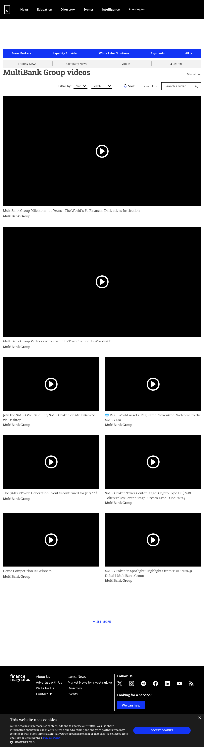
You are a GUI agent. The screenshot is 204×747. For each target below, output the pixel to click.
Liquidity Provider (65, 54)
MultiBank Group (17, 217)
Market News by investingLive (90, 682)
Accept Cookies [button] (162, 730)
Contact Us (44, 694)
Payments (158, 54)
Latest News (77, 676)
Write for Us (45, 688)
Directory (75, 688)
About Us (43, 676)
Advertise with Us (49, 682)
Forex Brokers (21, 54)
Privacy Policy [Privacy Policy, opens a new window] (52, 737)
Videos (126, 64)
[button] (69, 742)
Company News (76, 64)
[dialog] (102, 730)
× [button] (199, 717)
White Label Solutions (114, 54)
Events (73, 694)
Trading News (27, 64)
